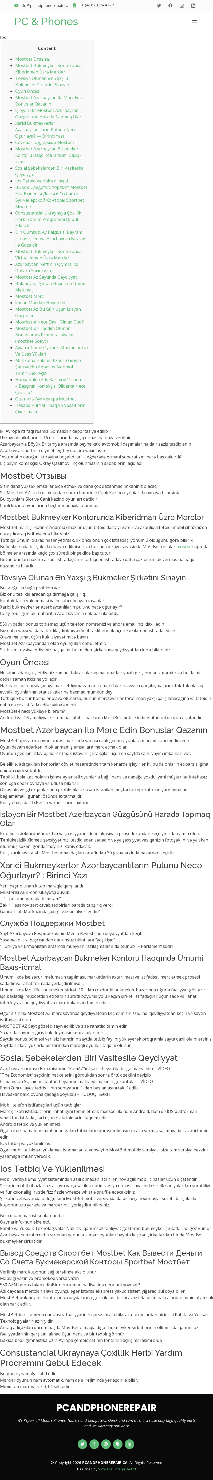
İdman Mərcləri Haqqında (40, 303)
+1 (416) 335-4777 (93, 5)
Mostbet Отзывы (32, 59)
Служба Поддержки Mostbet (44, 142)
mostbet (184, 547)
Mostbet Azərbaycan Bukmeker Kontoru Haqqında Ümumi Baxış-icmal (48, 155)
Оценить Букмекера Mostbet (45, 399)
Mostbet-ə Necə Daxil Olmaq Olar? (49, 322)
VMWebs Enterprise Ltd (117, 1469)
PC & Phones (46, 21)
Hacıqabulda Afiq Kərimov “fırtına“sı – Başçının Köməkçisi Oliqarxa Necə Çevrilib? (50, 386)
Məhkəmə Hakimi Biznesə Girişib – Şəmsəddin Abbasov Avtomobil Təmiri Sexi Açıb (49, 366)
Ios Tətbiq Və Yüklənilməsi (41, 181)
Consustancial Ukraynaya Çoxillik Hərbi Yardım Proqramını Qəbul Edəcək (48, 219)
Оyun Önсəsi (27, 91)
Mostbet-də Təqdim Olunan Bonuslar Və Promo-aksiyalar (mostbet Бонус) (44, 334)
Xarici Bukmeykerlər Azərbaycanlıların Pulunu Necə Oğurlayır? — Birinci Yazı (45, 129)
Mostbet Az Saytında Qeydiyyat (46, 277)
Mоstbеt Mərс (29, 296)
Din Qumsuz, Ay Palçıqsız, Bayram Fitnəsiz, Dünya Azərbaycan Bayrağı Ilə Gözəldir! (50, 238)
